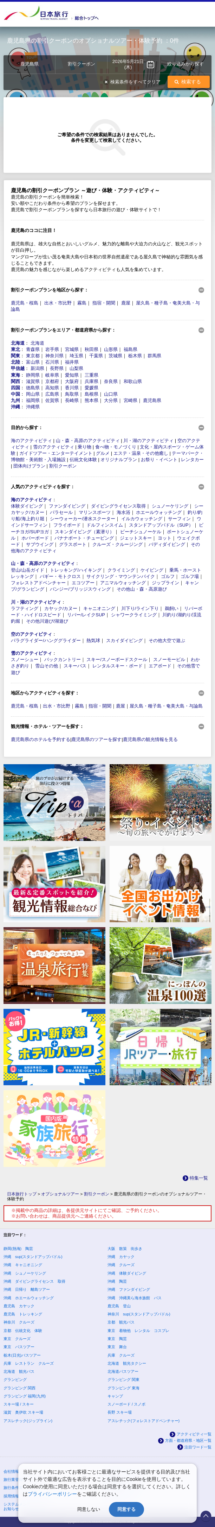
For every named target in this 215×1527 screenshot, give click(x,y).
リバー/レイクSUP (86, 614)
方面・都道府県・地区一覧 (188, 1440)
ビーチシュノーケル (140, 531)
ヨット (164, 538)
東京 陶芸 (117, 1339)
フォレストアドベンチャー (38, 582)
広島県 (52, 394)
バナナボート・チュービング (84, 538)
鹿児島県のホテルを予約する (40, 739)
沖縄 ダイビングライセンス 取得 (34, 1281)
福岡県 (33, 400)
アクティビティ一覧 (194, 1434)
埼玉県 (76, 355)
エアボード (160, 665)
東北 (15, 349)
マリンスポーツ (95, 512)
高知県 (52, 387)
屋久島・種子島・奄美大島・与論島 (166, 706)
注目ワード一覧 (197, 1447)
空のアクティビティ (31, 634)
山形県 (111, 349)
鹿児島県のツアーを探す (96, 739)
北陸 (15, 362)
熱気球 (93, 640)
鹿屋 (125, 303)
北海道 (18, 343)
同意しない (88, 1509)
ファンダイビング (67, 506)
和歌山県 (133, 381)
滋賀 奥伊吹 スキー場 (23, 1412)
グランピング (15, 1379)
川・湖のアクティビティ (148, 440)
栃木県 (135, 355)
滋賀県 (33, 381)
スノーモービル (169, 659)
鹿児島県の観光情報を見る (150, 739)
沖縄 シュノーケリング (25, 1273)
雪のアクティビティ (53, 447)
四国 (15, 387)
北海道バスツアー (122, 1371)
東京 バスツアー (19, 1347)
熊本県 (91, 400)
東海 (15, 375)
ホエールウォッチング (159, 512)
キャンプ (115, 1396)
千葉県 (96, 355)
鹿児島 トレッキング (23, 1314)
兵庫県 (91, 381)
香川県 (72, 387)
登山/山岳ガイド (27, 570)
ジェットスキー (136, 538)
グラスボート (72, 544)
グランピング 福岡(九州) (25, 1396)
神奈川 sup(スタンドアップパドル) (138, 1314)
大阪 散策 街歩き (124, 1248)
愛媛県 (91, 387)
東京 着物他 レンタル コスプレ (138, 1330)
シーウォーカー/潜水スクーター (82, 518)
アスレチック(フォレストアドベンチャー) (143, 1421)
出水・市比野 (58, 303)
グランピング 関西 (19, 1388)
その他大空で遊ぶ (167, 640)
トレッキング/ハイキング (76, 570)
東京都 (33, 355)
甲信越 (18, 368)
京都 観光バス (121, 1322)
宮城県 (72, 349)
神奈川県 (54, 355)
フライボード (67, 525)
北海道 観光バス (19, 1371)
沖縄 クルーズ (121, 1265)
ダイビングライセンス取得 (118, 506)
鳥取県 (72, 394)
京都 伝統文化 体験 (23, 1330)
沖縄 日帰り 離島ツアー (27, 1289)
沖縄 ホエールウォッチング (29, 1298)
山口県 (111, 394)
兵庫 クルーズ (121, 1355)
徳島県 (33, 387)
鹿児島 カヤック (19, 1306)
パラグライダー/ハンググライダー (46, 640)
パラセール (61, 512)
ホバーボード (35, 538)
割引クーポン (63, 466)
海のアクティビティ (31, 440)
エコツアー (83, 582)
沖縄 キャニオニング (23, 1265)
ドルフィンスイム (104, 525)
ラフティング (24, 608)
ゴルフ (168, 576)
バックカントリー (62, 659)
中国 (15, 394)
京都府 (52, 381)
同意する (126, 1509)
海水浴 (123, 512)
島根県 (91, 394)
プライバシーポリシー (52, 1494)
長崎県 (72, 400)
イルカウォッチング (141, 518)
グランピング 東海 (123, 1388)
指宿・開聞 (103, 303)
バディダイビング (167, 544)
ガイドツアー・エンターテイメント (55, 453)
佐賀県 (52, 400)
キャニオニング (99, 608)
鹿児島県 (152, 400)
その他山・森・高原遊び (142, 589)
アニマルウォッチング (123, 582)
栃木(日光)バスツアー (22, 1355)
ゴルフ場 (190, 576)
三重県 (91, 375)
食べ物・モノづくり (115, 447)
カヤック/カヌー (61, 608)
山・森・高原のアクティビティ (88, 440)
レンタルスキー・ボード (117, 665)
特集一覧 (199, 1178)
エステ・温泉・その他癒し (140, 453)
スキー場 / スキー (19, 1404)
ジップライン (165, 582)
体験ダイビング (27, 506)
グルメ (103, 453)
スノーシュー (24, 659)
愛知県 (72, 375)
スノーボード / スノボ (126, 1404)
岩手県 (52, 349)
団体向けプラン (29, 466)
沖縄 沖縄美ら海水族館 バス (134, 1298)
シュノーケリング (170, 506)
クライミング (121, 570)
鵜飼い (171, 608)
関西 (15, 381)
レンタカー (192, 459)
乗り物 (84, 447)
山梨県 (76, 368)
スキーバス (75, 665)
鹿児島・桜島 (24, 303)
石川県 (52, 362)
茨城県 (115, 355)
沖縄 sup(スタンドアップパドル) (33, 1257)
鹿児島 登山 (119, 1306)
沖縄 (15, 406)
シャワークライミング (134, 614)
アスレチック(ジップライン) (28, 1421)
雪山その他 (46, 665)
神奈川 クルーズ (19, 1322)
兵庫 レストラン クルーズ (29, 1363)
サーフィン (179, 518)
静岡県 (33, 375)
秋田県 (91, 349)
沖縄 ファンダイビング (128, 1289)
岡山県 (33, 394)
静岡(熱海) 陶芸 (18, 1248)
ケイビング (152, 570)
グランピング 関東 (123, 1379)
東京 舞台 (117, 1347)
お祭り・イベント (159, 459)
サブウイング (39, 544)
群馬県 (154, 355)
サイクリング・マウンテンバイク (120, 576)
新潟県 (37, 368)
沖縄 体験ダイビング (126, 1273)
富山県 (33, 362)
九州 (15, 400)
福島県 (130, 349)
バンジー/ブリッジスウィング (80, 589)
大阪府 (72, 381)
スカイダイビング (124, 640)
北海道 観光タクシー (126, 1363)
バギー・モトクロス (60, 576)
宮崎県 (130, 400)
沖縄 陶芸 (117, 1281)
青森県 (33, 349)
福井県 (72, 362)
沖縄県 (33, 406)
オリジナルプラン (118, 459)
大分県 (111, 400)
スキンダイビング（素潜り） (84, 531)
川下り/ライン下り (140, 608)
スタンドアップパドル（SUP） (161, 525)
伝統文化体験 (83, 459)
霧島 (81, 303)
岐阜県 (52, 375)
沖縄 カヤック (121, 1257)
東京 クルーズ (17, 1339)
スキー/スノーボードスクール (116, 659)
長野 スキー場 (119, 1412)
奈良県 (111, 381)
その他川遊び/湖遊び (47, 621)
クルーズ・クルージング (117, 544)
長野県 (57, 368)
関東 (15, 355)
